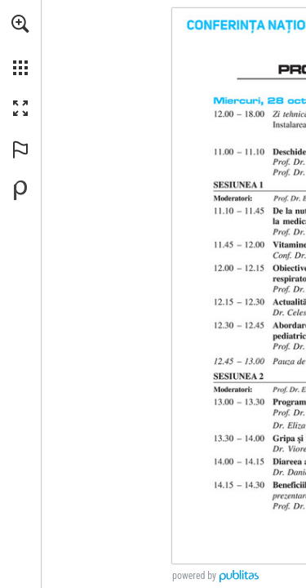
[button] (20, 23)
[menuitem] (20, 45)
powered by (194, 575)
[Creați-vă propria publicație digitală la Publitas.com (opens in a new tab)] (20, 190)
